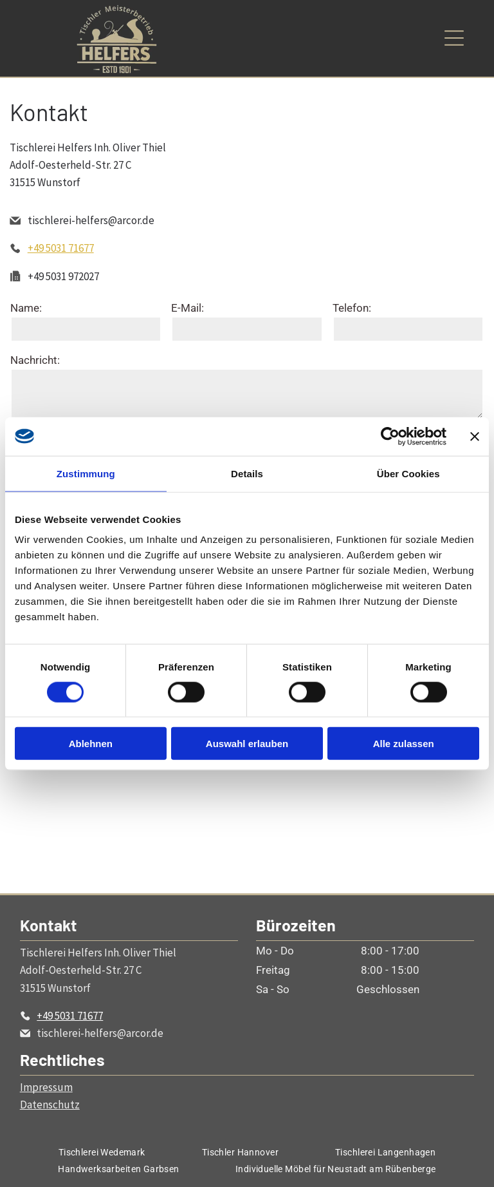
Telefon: (352, 307)
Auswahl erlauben (247, 743)
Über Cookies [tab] (408, 473)
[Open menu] (454, 38)
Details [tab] (247, 473)
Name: (26, 307)
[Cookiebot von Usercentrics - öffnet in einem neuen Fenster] (390, 436)
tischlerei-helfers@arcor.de (91, 220)
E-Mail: (187, 307)
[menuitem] (102, 1152)
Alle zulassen (403, 743)
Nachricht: (35, 360)
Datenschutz (50, 1104)
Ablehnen (91, 743)
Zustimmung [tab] (86, 473)
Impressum (46, 1087)
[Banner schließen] (474, 436)
